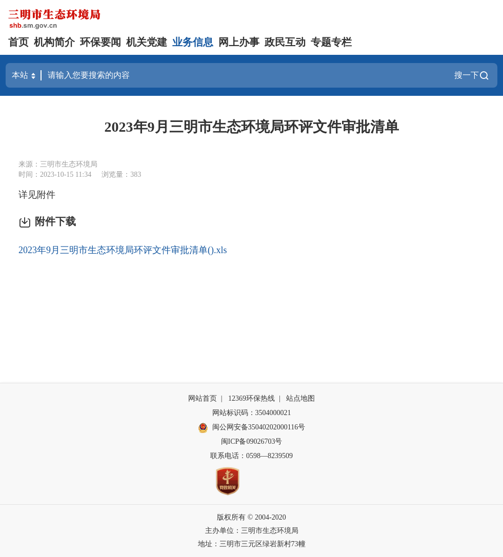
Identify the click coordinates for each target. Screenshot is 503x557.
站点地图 (300, 398)
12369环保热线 (251, 398)
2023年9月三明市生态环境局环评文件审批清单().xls (122, 250)
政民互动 (285, 42)
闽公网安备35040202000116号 (251, 428)
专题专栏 (331, 42)
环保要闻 (100, 42)
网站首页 (202, 398)
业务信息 (192, 42)
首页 (18, 42)
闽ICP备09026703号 (252, 441)
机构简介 (54, 42)
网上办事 (238, 42)
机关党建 (146, 42)
